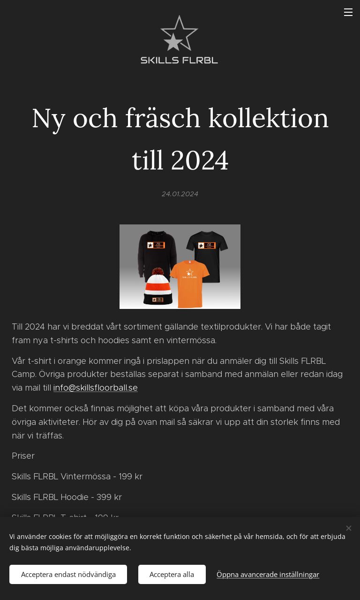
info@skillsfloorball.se (95, 388)
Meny (348, 12)
